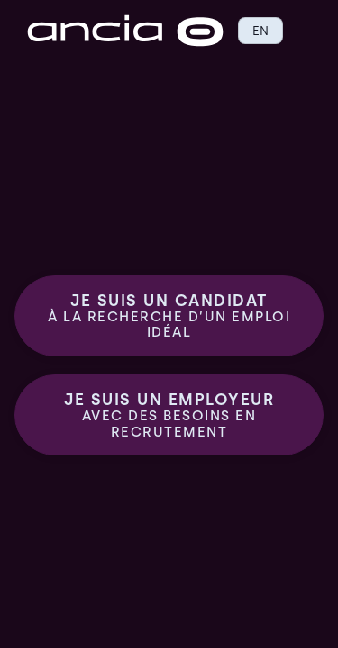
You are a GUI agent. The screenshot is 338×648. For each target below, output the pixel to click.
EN (260, 30)
